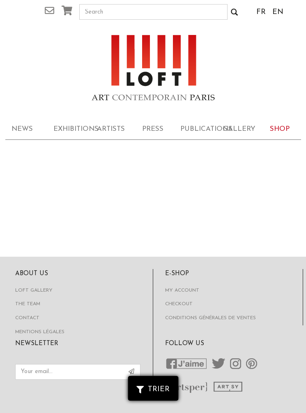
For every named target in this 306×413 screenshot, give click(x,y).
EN (277, 12)
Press (152, 128)
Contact (27, 318)
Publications (198, 128)
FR (261, 12)
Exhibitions (71, 128)
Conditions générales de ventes (210, 318)
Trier (153, 389)
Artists (111, 128)
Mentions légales (39, 331)
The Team (27, 304)
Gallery (239, 128)
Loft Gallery (34, 290)
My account (182, 290)
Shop (280, 128)
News (22, 128)
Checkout (179, 304)
